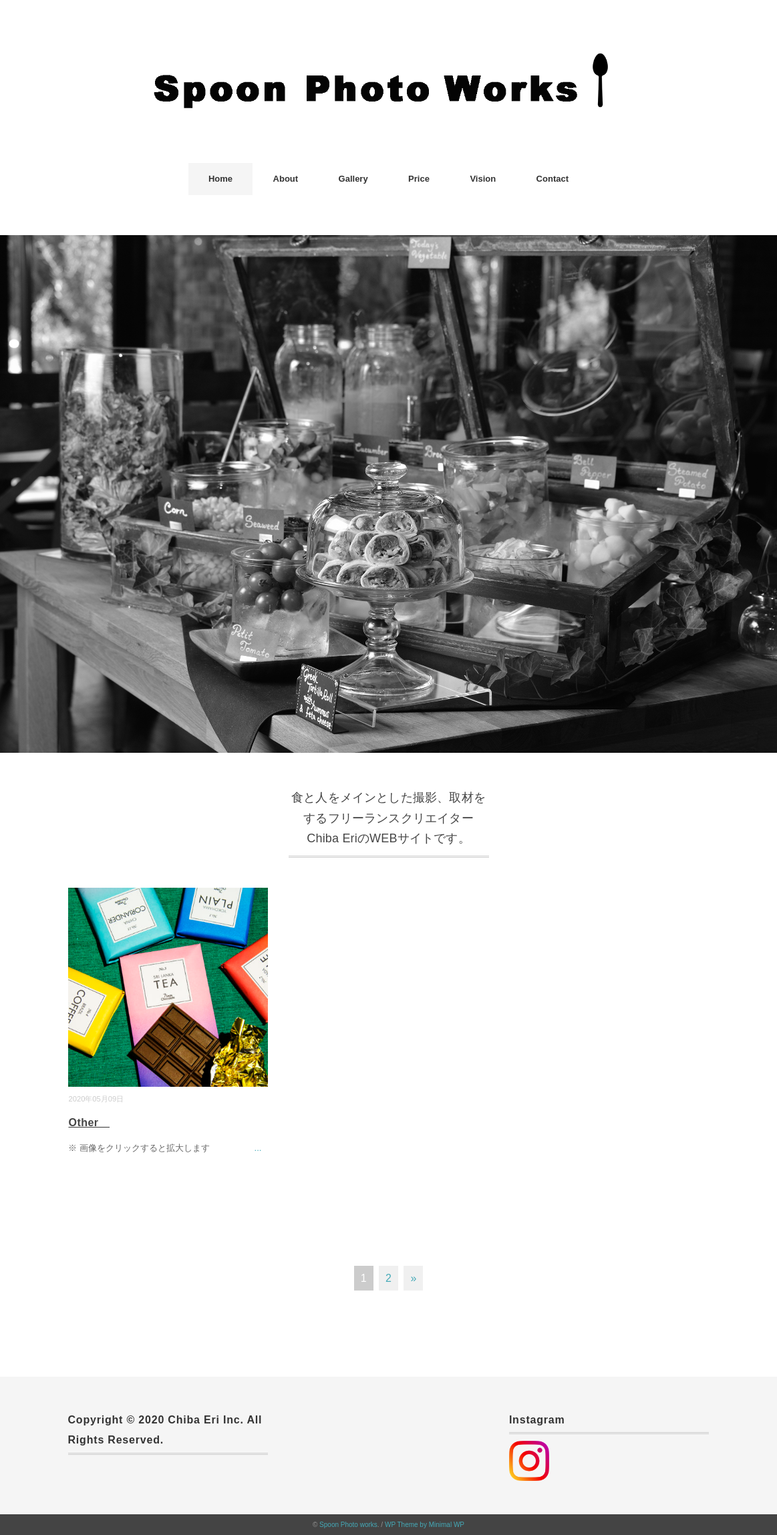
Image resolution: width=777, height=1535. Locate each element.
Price (419, 179)
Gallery (353, 179)
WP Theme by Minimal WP (424, 1524)
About (286, 179)
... (258, 1148)
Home (220, 179)
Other (89, 1122)
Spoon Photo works (348, 1524)
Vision (483, 179)
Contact (552, 179)
